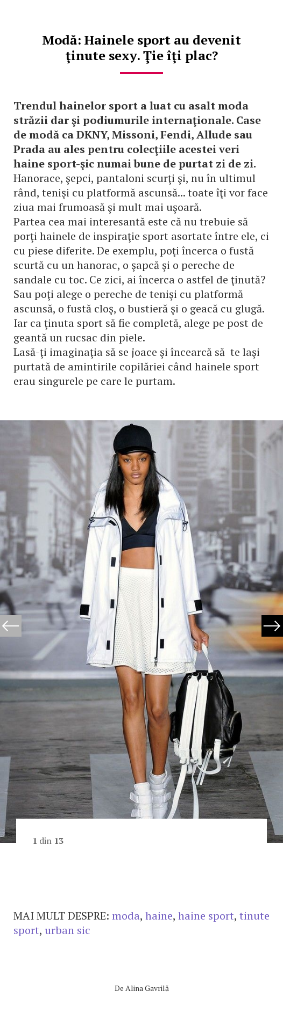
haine (159, 915)
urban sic (67, 930)
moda (126, 915)
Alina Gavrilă (147, 988)
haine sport (206, 915)
